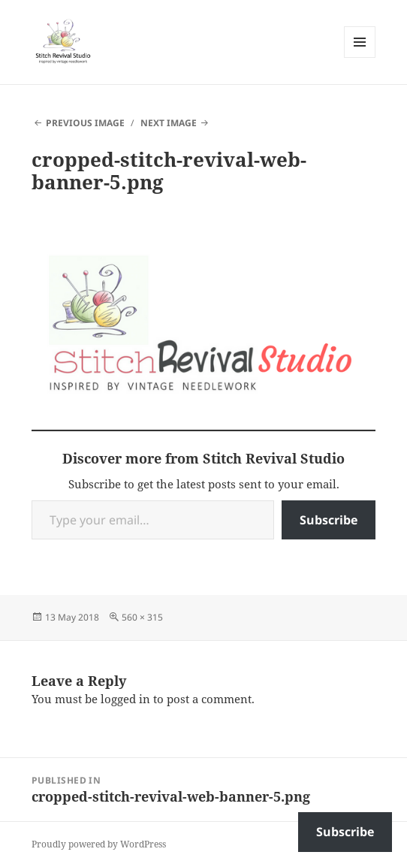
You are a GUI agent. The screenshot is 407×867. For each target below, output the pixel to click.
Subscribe (328, 520)
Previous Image (85, 122)
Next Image (168, 122)
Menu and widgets (360, 57)
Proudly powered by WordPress (99, 844)
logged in (125, 698)
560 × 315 (142, 617)
